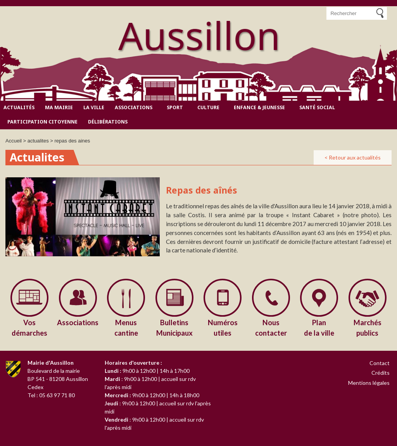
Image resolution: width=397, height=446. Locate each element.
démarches (29, 327)
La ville (93, 107)
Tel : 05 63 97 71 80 (51, 395)
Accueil (13, 141)
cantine (126, 327)
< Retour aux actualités (353, 157)
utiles (222, 327)
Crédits (380, 372)
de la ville (319, 327)
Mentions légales (369, 382)
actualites (38, 141)
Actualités (19, 107)
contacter (271, 327)
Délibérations (108, 121)
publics (367, 327)
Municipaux (174, 327)
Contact (379, 363)
